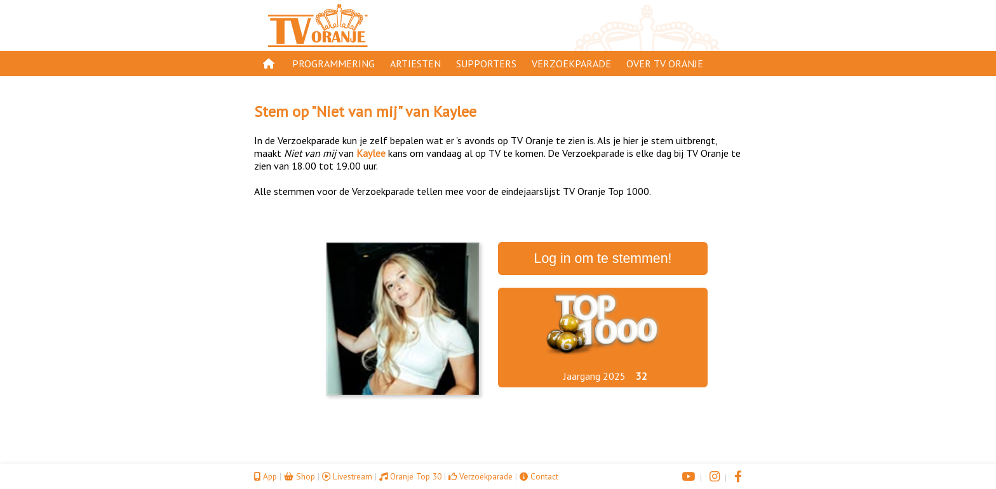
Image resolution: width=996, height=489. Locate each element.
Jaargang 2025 (594, 376)
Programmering (333, 63)
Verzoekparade (571, 63)
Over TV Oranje (664, 63)
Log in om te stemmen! (603, 258)
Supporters (486, 63)
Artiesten (415, 63)
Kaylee (454, 111)
